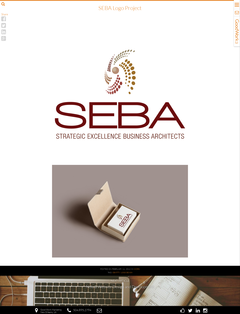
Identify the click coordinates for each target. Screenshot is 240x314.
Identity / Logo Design (122, 272)
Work (137, 269)
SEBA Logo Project (120, 7)
